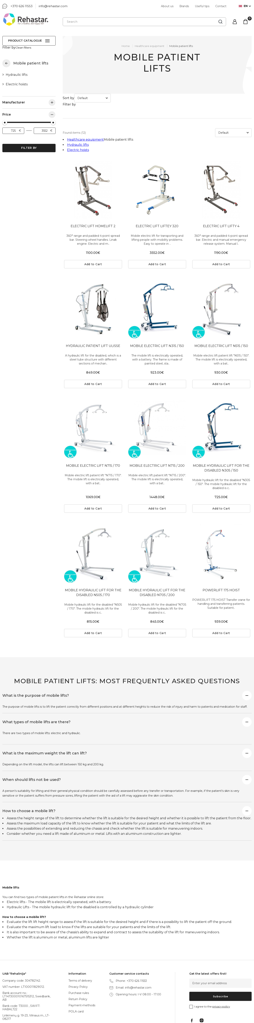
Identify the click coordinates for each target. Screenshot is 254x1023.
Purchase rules (78, 965)
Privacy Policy (78, 959)
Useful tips (202, 6)
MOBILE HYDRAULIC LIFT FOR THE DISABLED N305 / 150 (221, 440)
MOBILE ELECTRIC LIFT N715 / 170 (93, 437)
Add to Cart (93, 236)
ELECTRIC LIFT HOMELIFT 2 (93, 198)
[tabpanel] (93, 162)
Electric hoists (17, 80)
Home (126, 46)
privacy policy (221, 978)
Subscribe (220, 968)
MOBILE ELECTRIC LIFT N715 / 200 (157, 437)
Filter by (29, 144)
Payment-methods (81, 977)
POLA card (76, 983)
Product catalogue (25, 40)
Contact (220, 6)
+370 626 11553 (22, 6)
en (243, 6)
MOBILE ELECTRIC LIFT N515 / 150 (221, 318)
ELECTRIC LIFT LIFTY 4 (221, 198)
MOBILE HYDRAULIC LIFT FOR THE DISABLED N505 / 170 (93, 564)
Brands (184, 6)
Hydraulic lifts (16, 71)
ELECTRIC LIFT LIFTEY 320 (157, 198)
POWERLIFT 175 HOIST (221, 562)
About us (167, 6)
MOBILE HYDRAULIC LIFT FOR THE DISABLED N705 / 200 (157, 564)
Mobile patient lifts (181, 46)
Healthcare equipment (6, 59)
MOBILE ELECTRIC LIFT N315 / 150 (157, 318)
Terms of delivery (80, 952)
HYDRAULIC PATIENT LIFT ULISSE (93, 318)
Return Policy (77, 971)
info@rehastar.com (53, 6)
